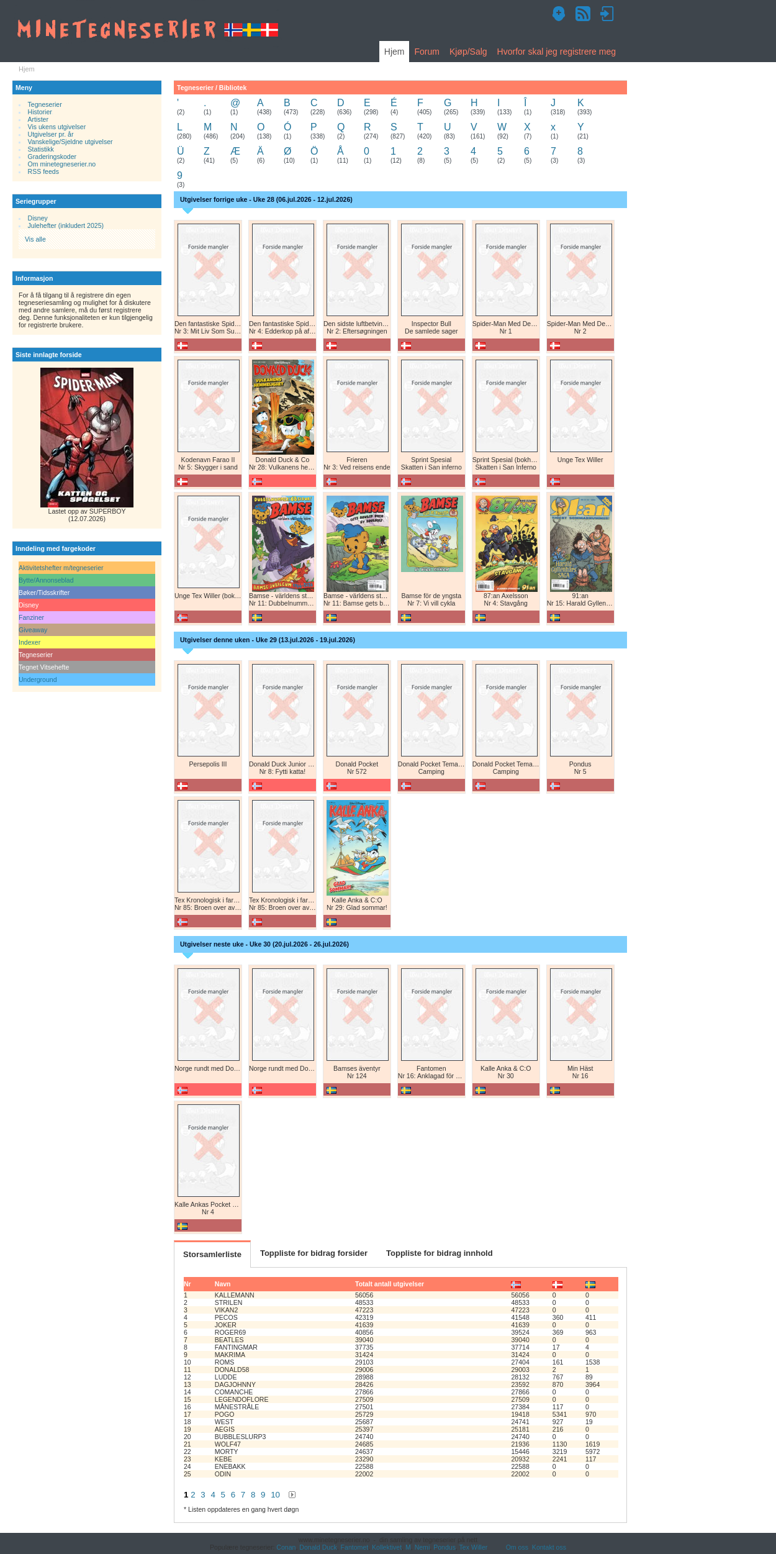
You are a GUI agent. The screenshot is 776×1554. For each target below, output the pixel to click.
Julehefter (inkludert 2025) (66, 225)
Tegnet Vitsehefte (44, 667)
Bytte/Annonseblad (46, 580)
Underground (38, 679)
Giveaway (33, 630)
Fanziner (31, 617)
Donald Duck (317, 1547)
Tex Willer (473, 1547)
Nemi (422, 1547)
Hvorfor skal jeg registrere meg (556, 52)
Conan (286, 1547)
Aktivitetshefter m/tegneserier (61, 567)
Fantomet (355, 1547)
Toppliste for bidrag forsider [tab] (314, 1253)
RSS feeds (43, 171)
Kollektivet (387, 1547)
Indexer (29, 642)
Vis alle (35, 239)
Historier (40, 112)
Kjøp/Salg (468, 52)
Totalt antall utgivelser (389, 1284)
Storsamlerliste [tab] (212, 1254)
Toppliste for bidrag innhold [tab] (439, 1253)
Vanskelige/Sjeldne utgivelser (70, 141)
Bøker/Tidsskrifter (44, 592)
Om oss (517, 1547)
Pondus (444, 1547)
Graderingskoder (52, 156)
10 (275, 1494)
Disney (38, 218)
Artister (38, 119)
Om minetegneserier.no (62, 164)
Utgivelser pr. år (51, 134)
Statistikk (41, 149)
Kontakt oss (549, 1547)
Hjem (394, 52)
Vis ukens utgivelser (57, 126)
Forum (426, 52)
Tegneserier (45, 104)
